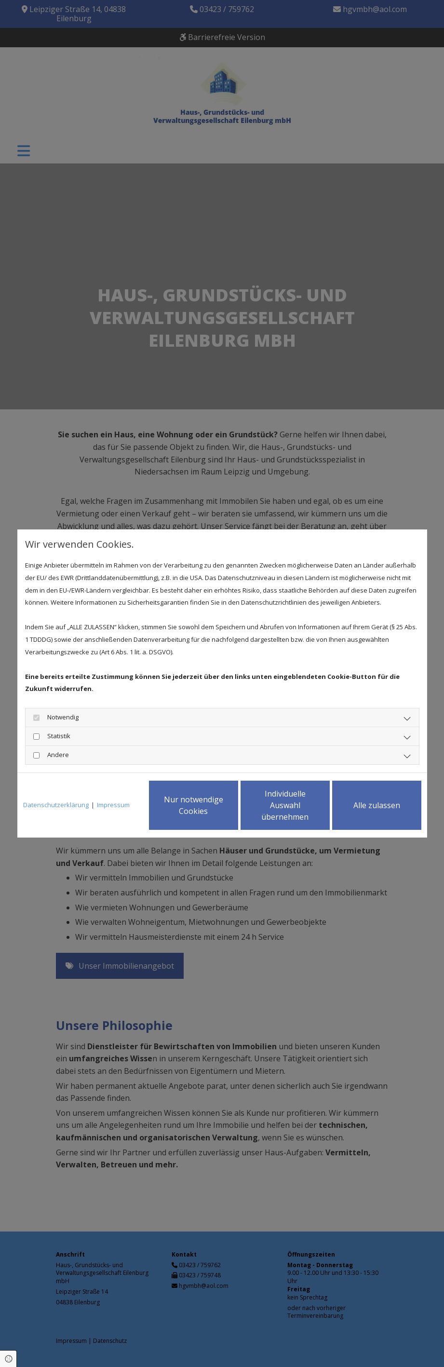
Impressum (113, 804)
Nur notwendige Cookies (193, 805)
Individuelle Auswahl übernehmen (285, 805)
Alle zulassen (376, 805)
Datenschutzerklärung (56, 804)
